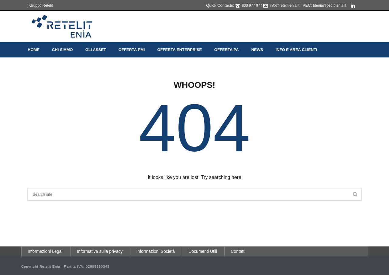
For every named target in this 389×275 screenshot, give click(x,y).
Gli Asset (95, 49)
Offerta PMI (132, 49)
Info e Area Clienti (296, 49)
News (257, 49)
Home (34, 49)
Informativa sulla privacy (99, 251)
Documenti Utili (202, 251)
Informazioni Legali (46, 251)
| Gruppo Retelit (40, 5)
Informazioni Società (155, 251)
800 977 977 (252, 5)
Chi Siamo (62, 49)
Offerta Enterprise (179, 49)
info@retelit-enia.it (284, 5)
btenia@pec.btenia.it (329, 5)
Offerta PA (226, 49)
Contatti (238, 251)
